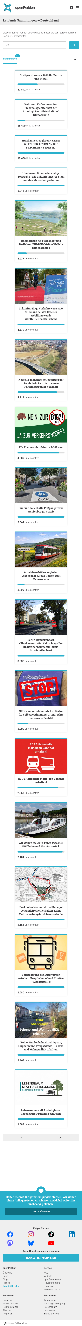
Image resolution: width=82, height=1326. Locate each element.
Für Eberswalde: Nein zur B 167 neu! (41, 587)
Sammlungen (10, 57)
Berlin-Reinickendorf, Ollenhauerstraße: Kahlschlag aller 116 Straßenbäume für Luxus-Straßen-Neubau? (41, 785)
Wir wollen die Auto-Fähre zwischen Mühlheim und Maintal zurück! (41, 984)
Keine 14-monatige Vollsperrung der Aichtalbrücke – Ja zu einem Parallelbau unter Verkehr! (41, 523)
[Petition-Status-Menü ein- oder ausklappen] (75, 59)
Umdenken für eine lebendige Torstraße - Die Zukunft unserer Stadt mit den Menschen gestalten (41, 317)
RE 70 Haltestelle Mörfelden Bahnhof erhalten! (41, 920)
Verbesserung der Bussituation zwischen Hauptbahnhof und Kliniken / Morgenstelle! (41, 1118)
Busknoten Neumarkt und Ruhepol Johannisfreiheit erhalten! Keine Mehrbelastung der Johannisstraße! (41, 1051)
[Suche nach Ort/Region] (34, 45)
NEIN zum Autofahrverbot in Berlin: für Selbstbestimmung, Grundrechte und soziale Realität (41, 855)
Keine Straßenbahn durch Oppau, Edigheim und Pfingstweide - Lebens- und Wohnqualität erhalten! (41, 1186)
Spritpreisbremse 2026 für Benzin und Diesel (41, 112)
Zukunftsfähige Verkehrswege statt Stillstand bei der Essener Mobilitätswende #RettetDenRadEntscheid (41, 454)
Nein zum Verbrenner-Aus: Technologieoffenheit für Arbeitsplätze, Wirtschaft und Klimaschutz (41, 180)
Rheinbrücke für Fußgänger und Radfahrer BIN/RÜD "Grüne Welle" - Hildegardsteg (41, 384)
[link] (77, 8)
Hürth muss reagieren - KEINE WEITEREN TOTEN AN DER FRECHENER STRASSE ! (41, 249)
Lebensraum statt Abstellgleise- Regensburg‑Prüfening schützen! (41, 1252)
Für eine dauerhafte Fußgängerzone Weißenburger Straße (41, 650)
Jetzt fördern (41, 1316)
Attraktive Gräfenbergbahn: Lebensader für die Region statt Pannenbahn (41, 716)
